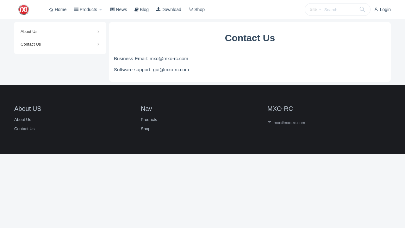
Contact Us (31, 44)
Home (57, 9)
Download (168, 9)
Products (86, 9)
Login (382, 9)
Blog (141, 9)
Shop (197, 9)
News (118, 9)
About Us (29, 31)
